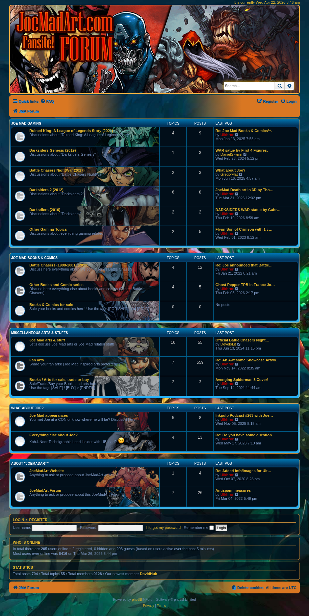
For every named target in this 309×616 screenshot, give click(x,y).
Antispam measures (233, 490)
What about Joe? (230, 170)
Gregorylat (229, 174)
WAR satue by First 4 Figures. (241, 150)
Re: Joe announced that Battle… (244, 265)
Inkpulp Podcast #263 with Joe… (244, 415)
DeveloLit (228, 344)
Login (18, 520)
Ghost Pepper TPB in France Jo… (245, 285)
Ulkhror (227, 135)
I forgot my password (163, 527)
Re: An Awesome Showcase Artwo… (247, 360)
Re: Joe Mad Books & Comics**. (243, 131)
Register (38, 520)
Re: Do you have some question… (245, 435)
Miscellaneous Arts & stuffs (39, 333)
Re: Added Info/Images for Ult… (243, 471)
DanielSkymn (231, 154)
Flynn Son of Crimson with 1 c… (244, 229)
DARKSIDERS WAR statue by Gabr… (248, 210)
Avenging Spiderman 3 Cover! (241, 380)
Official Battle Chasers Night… (242, 340)
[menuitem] (47, 101)
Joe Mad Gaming (26, 123)
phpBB (137, 599)
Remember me (199, 527)
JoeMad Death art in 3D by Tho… (244, 190)
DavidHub (148, 574)
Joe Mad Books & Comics (34, 258)
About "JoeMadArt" (30, 463)
